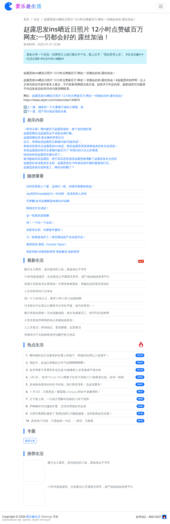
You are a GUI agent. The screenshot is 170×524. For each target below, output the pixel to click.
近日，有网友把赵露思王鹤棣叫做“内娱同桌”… (53, 142)
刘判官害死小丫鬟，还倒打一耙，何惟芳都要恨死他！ (60, 186)
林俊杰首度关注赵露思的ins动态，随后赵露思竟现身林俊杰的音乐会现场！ (71, 146)
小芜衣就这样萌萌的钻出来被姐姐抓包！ (49, 320)
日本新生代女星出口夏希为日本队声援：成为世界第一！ (59, 306)
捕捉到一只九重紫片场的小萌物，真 (60, 107)
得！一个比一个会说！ (40, 222)
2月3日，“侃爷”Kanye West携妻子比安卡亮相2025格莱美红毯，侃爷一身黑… (78, 377)
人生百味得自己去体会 (38, 291)
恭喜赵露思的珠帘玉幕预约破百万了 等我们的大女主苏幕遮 (61, 150)
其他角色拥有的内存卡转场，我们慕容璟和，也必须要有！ (66, 384)
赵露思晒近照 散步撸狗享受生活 (44, 137)
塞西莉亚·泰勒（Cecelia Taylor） (47, 244)
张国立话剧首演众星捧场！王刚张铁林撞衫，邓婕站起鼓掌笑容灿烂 (66, 284)
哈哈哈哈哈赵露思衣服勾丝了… (43, 154)
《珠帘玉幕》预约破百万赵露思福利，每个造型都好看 (57, 129)
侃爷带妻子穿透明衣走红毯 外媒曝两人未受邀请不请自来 (65, 370)
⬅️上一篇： (31, 107)
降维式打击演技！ (37, 208)
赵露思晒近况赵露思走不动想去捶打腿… (49, 133)
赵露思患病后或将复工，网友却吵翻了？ (49, 167)
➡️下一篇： (31, 111)
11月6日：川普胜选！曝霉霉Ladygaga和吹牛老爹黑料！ (65, 392)
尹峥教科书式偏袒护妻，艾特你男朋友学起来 (58, 406)
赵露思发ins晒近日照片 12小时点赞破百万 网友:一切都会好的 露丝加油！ (90, 19)
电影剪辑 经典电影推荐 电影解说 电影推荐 (52, 251)
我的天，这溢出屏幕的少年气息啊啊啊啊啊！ (58, 363)
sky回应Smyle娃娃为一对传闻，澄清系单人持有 (56, 194)
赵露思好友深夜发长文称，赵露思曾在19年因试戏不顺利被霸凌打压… (67, 163)
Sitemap (46, 517)
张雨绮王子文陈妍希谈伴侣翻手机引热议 (49, 335)
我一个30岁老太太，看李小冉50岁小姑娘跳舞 (53, 298)
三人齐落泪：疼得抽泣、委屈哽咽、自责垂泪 (52, 327)
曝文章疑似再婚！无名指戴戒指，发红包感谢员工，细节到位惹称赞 (66, 313)
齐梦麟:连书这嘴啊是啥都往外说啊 (48, 201)
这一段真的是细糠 (37, 215)
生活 (36, 19)
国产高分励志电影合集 (52, 111)
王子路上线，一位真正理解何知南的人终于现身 (59, 399)
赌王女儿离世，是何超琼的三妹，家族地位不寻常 (55, 269)
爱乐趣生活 (33, 517)
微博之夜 (30, 440)
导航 (55, 517)
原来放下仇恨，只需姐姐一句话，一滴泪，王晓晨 (62, 421)
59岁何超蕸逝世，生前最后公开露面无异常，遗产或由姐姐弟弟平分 (67, 276)
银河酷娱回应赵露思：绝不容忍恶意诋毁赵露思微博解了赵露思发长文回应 (70, 159)
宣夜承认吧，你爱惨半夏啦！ (44, 230)
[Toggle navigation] (161, 6)
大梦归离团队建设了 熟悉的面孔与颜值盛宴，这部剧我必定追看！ (71, 413)
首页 (26, 19)
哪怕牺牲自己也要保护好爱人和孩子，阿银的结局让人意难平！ (69, 355)
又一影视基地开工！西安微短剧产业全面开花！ (56, 237)
